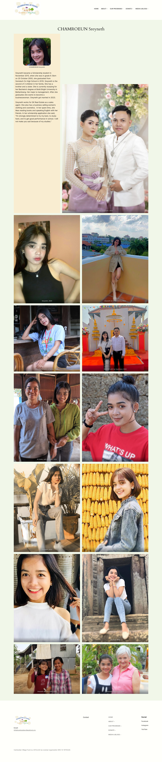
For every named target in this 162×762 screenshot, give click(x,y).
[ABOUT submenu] (106, 8)
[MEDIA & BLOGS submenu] (147, 8)
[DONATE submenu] (132, 8)
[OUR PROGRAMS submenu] (122, 8)
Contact (86, 717)
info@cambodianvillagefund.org (25, 730)
